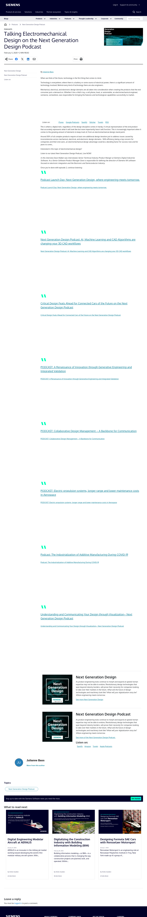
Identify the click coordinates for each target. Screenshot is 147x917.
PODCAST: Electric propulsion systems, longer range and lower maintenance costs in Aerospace (79, 502)
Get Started (136, 798)
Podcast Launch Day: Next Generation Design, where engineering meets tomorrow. (90, 179)
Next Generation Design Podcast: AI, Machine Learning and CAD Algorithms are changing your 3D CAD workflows (86, 251)
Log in (115, 5)
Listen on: (7, 79)
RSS (107, 122)
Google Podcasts (72, 122)
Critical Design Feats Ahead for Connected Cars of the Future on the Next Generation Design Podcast (81, 315)
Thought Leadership (86, 19)
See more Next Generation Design (89, 699)
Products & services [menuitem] (13, 12)
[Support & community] (130, 5)
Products (39, 19)
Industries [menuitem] (39, 12)
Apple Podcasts (106, 746)
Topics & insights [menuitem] (71, 12)
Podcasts (68, 19)
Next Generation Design (12, 71)
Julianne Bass (48, 72)
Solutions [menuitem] (28, 12)
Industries (53, 19)
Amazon (87, 746)
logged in (18, 903)
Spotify (84, 122)
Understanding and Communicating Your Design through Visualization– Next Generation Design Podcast (82, 626)
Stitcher (92, 122)
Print (76, 59)
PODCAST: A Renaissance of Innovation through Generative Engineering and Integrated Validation (80, 379)
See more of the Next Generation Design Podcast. (96, 737)
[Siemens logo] (13, 5)
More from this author (36, 765)
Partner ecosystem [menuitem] (54, 12)
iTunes (61, 122)
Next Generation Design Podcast (15, 75)
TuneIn (100, 122)
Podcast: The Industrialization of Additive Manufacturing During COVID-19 (84, 554)
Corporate (104, 19)
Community (119, 19)
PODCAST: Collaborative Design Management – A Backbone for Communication (89, 431)
